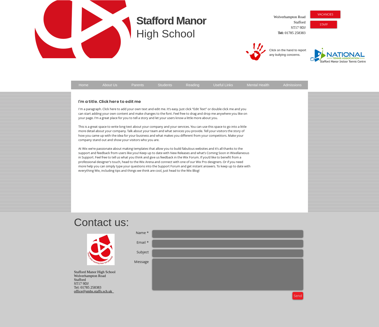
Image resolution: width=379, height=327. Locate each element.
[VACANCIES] (325, 14)
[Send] (297, 295)
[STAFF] (323, 24)
